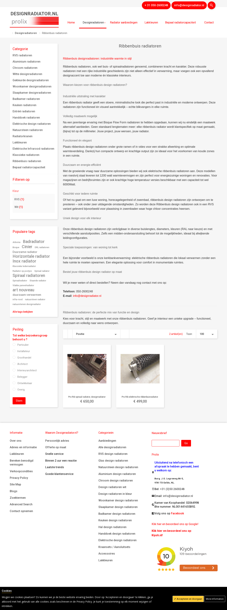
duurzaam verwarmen (27, 294)
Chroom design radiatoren (115, 480)
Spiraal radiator (41, 271)
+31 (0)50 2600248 (172, 489)
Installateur (23, 351)
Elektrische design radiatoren (117, 540)
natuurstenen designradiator (27, 304)
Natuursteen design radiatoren (118, 467)
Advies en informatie (23, 447)
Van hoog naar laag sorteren (124, 334)
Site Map (15, 484)
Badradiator (34, 241)
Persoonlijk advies (57, 440)
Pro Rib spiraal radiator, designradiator (87, 397)
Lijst (70, 334)
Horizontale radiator (31, 256)
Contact (209, 22)
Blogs (13, 491)
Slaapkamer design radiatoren (118, 507)
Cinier (27, 246)
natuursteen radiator (35, 299)
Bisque (16, 247)
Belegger (22, 376)
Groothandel (24, 357)
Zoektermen (18, 497)
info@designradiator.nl (87, 295)
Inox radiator (24, 261)
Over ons (15, 440)
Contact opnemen (21, 511)
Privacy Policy (19, 478)
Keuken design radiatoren (115, 520)
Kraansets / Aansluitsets (114, 547)
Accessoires (106, 553)
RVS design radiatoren (113, 454)
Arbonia (16, 242)
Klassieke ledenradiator (24, 266)
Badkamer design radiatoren (116, 513)
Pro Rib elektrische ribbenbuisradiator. (140, 397)
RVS (19, 199)
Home (71, 22)
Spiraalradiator (20, 280)
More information (215, 599)
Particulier (23, 344)
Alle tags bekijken (23, 311)
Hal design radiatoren (112, 527)
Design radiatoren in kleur (115, 494)
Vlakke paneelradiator (23, 285)
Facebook (177, 513)
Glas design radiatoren (113, 460)
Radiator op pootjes (22, 271)
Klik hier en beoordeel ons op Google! (175, 524)
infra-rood (18, 299)
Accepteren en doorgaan (189, 599)
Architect (22, 364)
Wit (18, 207)
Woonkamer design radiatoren (118, 500)
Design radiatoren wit (112, 487)
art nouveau (23, 289)
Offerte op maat (55, 447)
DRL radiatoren (42, 247)
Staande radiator (38, 280)
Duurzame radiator (25, 252)
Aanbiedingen (107, 440)
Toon (189, 334)
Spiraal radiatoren (29, 275)
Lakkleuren (17, 454)
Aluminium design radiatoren (117, 474)
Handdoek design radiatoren (116, 533)
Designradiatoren (26, 33)
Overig (21, 389)
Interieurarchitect (27, 370)
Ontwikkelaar (24, 383)
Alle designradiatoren (112, 447)
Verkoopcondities (21, 471)
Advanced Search (21, 504)
